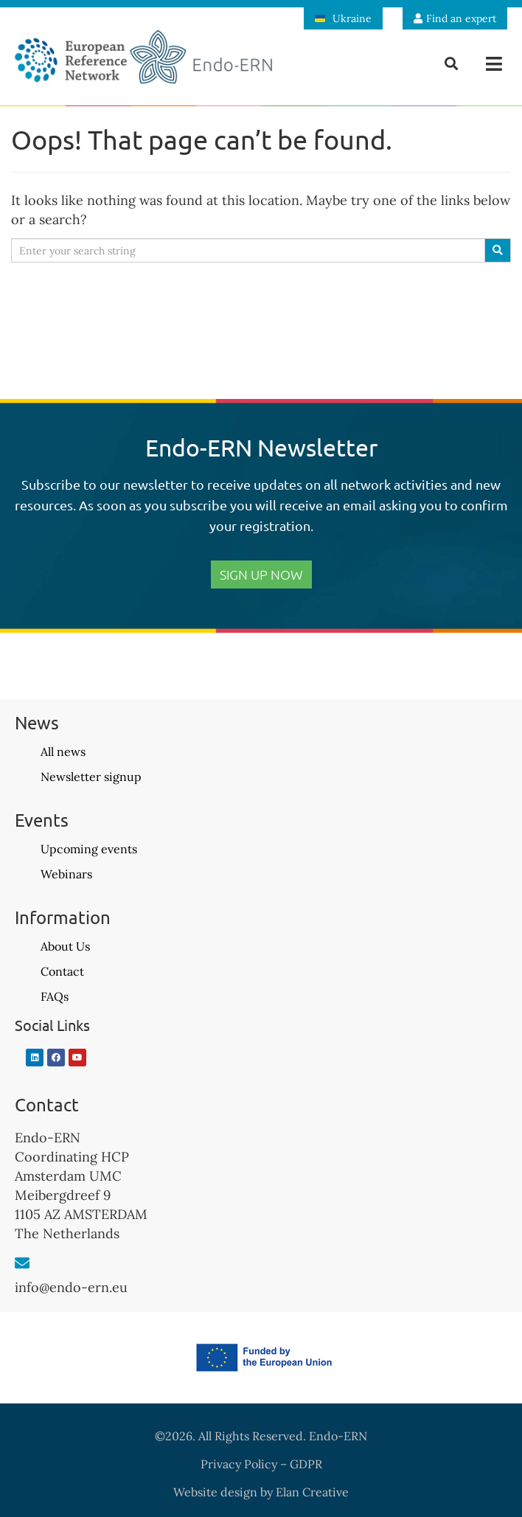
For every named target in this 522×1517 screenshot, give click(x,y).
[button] (494, 64)
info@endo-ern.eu (71, 1287)
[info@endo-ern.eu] (22, 1263)
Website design (215, 1492)
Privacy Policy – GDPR (261, 1464)
